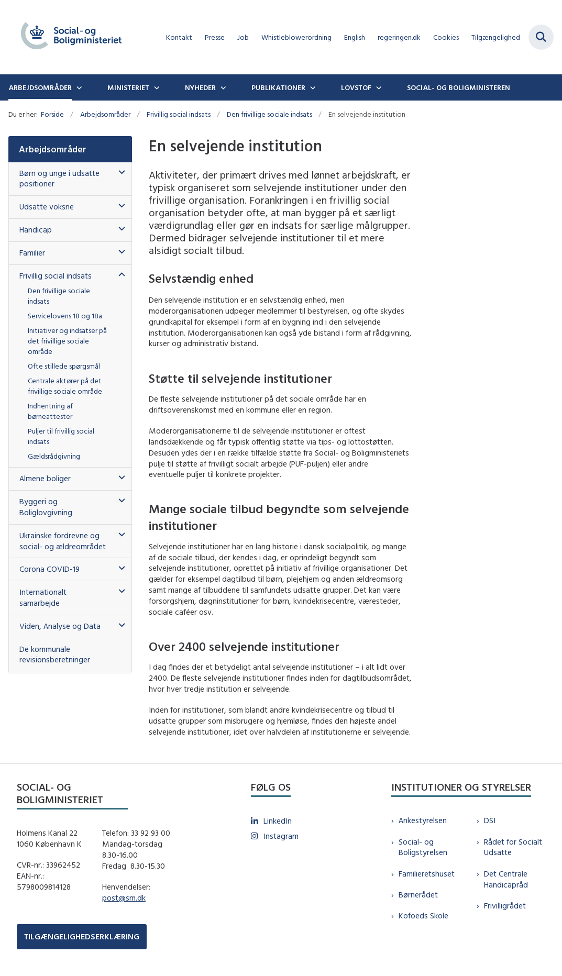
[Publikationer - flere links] (311, 87)
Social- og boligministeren (458, 87)
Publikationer (278, 87)
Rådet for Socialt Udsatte (513, 847)
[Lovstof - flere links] (377, 87)
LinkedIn (277, 821)
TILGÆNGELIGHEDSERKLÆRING (81, 936)
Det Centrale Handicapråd (506, 879)
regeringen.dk (399, 37)
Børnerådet (418, 895)
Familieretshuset (427, 874)
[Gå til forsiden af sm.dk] (67, 37)
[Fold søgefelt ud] (541, 37)
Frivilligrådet (505, 906)
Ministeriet (128, 87)
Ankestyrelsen (423, 820)
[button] (119, 172)
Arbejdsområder (40, 87)
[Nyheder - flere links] (222, 87)
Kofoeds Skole (423, 915)
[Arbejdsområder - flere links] (78, 87)
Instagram (281, 836)
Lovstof (356, 87)
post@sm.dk (124, 898)
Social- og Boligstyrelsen (423, 847)
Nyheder (200, 87)
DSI (489, 820)
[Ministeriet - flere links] (155, 87)
